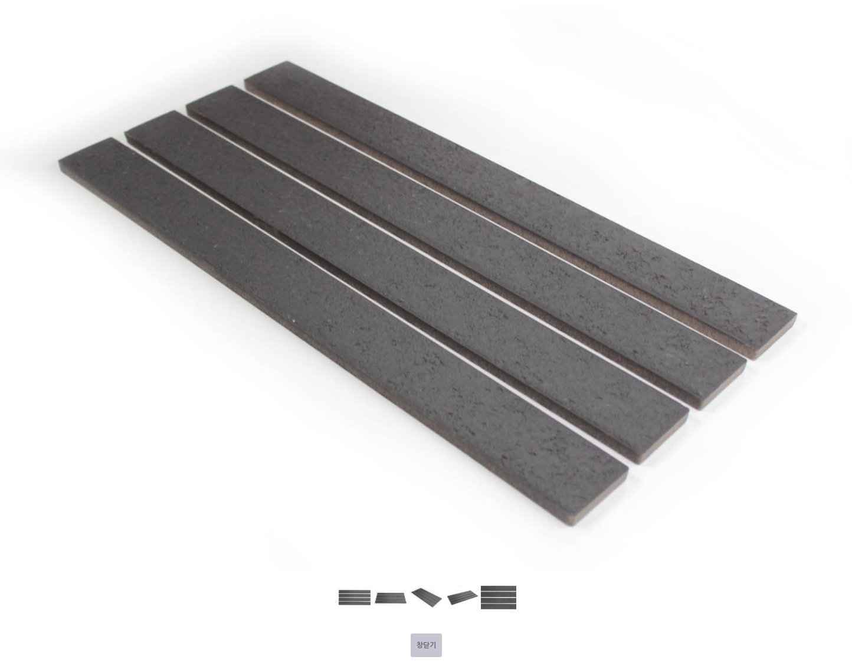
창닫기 (426, 645)
